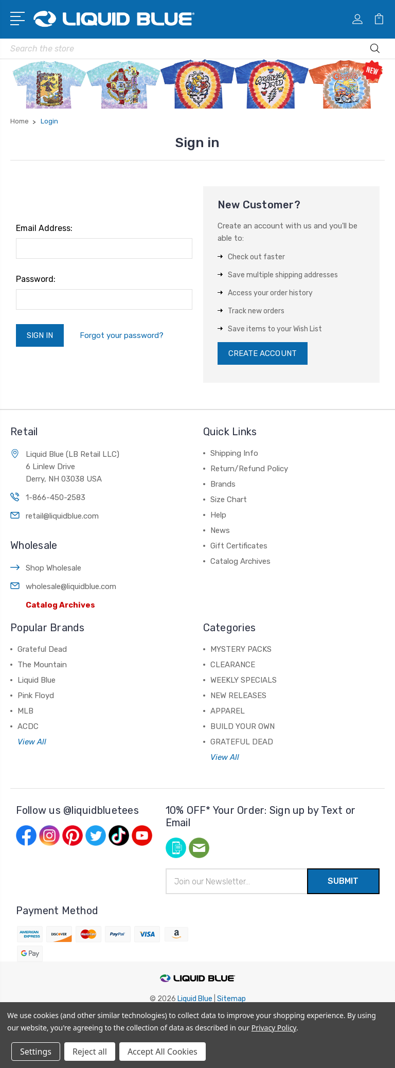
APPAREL (227, 711)
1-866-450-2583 (55, 497)
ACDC (28, 726)
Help (218, 515)
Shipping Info (234, 453)
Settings (35, 1051)
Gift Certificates (238, 545)
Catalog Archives (60, 605)
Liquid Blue (36, 680)
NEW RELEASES (238, 695)
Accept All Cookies (163, 1051)
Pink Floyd (35, 695)
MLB (25, 711)
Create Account (262, 353)
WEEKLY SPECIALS (243, 680)
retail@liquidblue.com (62, 516)
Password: (36, 279)
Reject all (90, 1051)
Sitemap (231, 998)
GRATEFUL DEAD (241, 741)
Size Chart (228, 499)
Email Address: (44, 228)
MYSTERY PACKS (241, 649)
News (220, 530)
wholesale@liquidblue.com (71, 586)
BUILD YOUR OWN (242, 726)
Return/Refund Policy (249, 468)
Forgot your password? (122, 335)
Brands (223, 484)
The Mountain (42, 664)
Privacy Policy (274, 1028)
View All (31, 741)
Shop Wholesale (53, 568)
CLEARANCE (232, 664)
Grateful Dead (42, 649)
